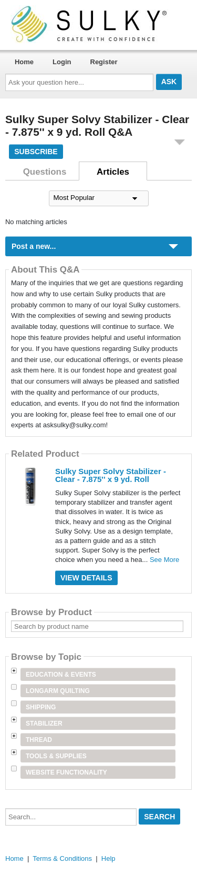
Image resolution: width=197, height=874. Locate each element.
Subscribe (35, 151)
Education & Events (61, 674)
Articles (113, 172)
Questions (45, 172)
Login (62, 62)
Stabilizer (44, 723)
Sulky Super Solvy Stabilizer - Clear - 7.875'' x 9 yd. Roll (110, 475)
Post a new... (34, 246)
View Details (86, 578)
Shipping (41, 707)
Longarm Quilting (58, 691)
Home (24, 62)
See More (164, 560)
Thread (39, 740)
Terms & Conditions (62, 858)
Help (108, 858)
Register (104, 62)
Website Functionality (66, 772)
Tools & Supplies (56, 756)
